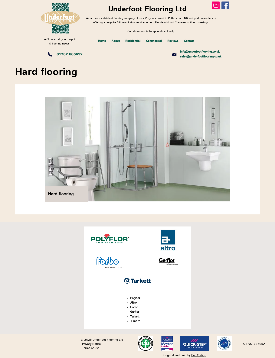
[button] (133, 41)
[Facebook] (225, 5)
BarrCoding (198, 355)
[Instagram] (216, 5)
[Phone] (49, 54)
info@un (186, 51)
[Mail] (174, 54)
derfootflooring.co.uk (206, 51)
